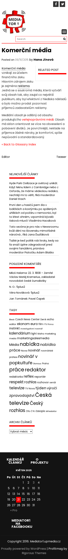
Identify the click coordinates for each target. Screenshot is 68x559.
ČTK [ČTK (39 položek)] (33, 411)
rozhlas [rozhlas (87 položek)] (30, 382)
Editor (6, 157)
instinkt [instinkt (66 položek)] (14, 328)
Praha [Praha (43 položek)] (45, 363)
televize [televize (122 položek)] (16, 388)
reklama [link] (24, 86)
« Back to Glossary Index (19, 144)
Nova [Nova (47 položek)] (24, 350)
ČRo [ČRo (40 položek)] (28, 411)
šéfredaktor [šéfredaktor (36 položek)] (51, 411)
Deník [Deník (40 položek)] (43, 319)
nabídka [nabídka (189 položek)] (29, 344)
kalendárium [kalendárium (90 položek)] (20, 333)
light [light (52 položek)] (34, 333)
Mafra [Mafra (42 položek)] (41, 333)
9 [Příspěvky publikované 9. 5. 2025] (28, 488)
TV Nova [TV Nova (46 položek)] (30, 388)
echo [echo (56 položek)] (50, 319)
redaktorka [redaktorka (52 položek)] (16, 377)
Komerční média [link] (13, 68)
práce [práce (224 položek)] (16, 369)
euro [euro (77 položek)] (34, 324)
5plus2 (20, 287)
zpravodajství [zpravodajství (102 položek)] (21, 395)
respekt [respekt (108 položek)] (16, 382)
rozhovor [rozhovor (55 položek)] (43, 382)
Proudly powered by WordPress (23, 549)
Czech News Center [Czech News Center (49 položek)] (27, 319)
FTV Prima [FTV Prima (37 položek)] (48, 324)
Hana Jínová (43, 60)
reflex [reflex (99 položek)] (29, 376)
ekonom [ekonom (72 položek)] (23, 324)
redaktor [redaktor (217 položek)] (35, 369)
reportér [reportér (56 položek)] (40, 377)
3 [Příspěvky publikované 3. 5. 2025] (33, 482)
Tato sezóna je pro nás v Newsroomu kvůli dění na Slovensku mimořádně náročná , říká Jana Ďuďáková (34, 230)
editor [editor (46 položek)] (12, 324)
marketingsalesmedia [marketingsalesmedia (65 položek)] (33, 338)
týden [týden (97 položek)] (41, 388)
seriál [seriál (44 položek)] (53, 382)
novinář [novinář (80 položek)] (34, 350)
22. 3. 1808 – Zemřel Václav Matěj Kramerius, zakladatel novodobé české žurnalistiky (32, 277)
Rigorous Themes (34, 553)
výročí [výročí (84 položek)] (52, 388)
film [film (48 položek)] (40, 324)
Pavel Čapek (37, 299)
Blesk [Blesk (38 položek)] (12, 319)
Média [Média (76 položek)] (14, 344)
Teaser (61, 157)
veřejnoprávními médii (38, 119)
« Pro (13, 510)
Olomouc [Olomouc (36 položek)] (37, 363)
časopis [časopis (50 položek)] (40, 411)
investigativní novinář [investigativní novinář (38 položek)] (31, 328)
